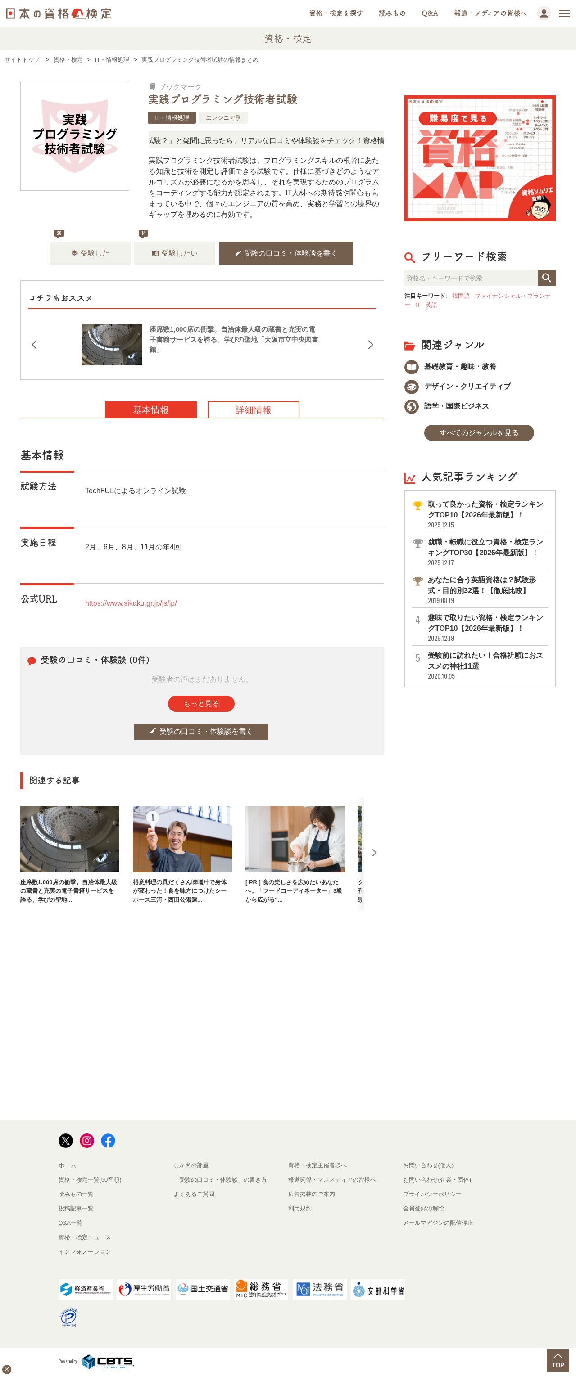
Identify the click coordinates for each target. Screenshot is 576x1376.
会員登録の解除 (423, 1208)
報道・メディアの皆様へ (490, 13)
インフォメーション (85, 1251)
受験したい (175, 253)
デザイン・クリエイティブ (457, 386)
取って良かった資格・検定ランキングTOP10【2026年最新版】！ (487, 514)
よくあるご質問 (193, 1194)
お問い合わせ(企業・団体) (437, 1179)
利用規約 (300, 1208)
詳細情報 (254, 410)
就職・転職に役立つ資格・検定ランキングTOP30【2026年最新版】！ (487, 552)
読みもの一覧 (76, 1194)
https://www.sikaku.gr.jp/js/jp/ (131, 603)
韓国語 (461, 295)
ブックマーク (175, 87)
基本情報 (151, 410)
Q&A (430, 13)
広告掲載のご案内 (311, 1194)
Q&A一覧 (70, 1222)
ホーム (67, 1165)
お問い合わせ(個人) (428, 1165)
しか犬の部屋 (191, 1165)
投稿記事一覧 (76, 1208)
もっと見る (201, 703)
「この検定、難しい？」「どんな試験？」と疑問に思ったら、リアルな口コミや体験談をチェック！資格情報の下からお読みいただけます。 (282, 140)
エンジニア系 (223, 117)
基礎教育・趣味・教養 (450, 366)
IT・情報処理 (171, 117)
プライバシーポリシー (432, 1194)
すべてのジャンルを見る (479, 432)
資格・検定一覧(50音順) (90, 1179)
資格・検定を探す (336, 13)
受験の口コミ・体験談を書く (286, 253)
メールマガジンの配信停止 (438, 1222)
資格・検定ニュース (85, 1237)
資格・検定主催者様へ (317, 1165)
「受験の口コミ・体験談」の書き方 (220, 1179)
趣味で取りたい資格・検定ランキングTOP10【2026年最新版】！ (487, 628)
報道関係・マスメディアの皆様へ (332, 1179)
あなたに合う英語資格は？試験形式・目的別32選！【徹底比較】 (487, 590)
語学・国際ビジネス (446, 406)
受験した (90, 253)
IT (418, 304)
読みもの (392, 13)
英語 (431, 304)
